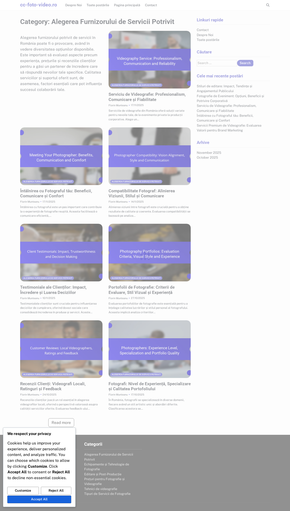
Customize (23, 490)
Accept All (39, 499)
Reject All (56, 490)
